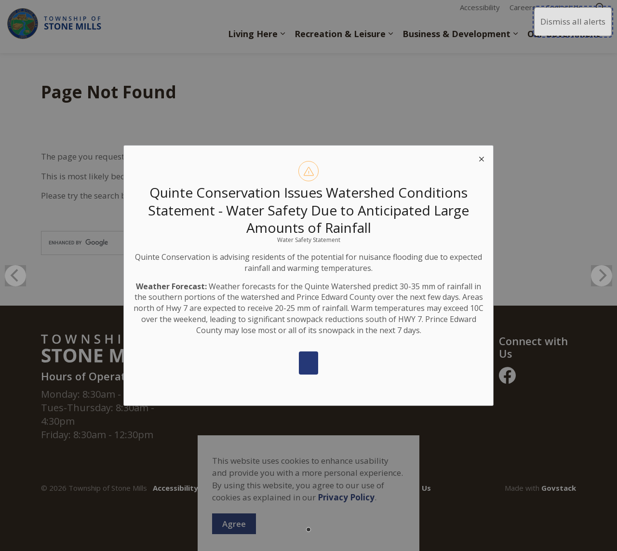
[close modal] (481, 157)
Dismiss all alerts (572, 21)
